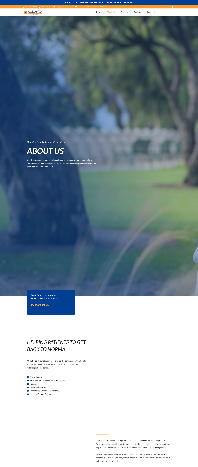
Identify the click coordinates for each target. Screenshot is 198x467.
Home (98, 12)
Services (124, 12)
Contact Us (151, 12)
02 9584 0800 (40, 304)
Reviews (137, 12)
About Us (111, 12)
